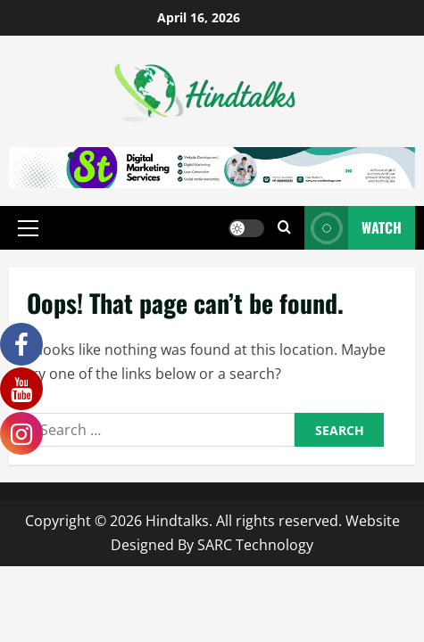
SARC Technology (255, 545)
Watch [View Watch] (353, 228)
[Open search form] (284, 228)
